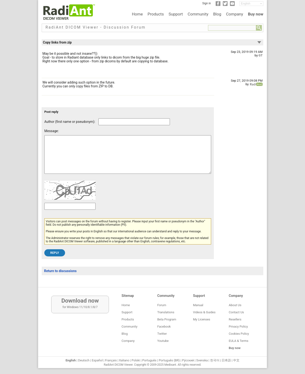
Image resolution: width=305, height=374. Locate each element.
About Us (235, 305)
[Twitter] (225, 5)
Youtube (163, 341)
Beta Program (166, 319)
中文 (236, 360)
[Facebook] (218, 5)
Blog (217, 14)
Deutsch (84, 360)
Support (175, 14)
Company (234, 14)
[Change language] (251, 3)
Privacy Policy (238, 326)
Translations (165, 312)
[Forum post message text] (127, 158)
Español (97, 360)
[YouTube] (232, 5)
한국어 (214, 360)
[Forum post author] (134, 121)
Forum (161, 305)
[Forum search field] (232, 28)
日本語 (226, 360)
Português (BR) (169, 360)
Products (155, 14)
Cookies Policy (239, 333)
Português (149, 360)
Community (198, 14)
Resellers (235, 319)
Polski (136, 360)
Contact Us (236, 312)
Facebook (164, 326)
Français (111, 360)
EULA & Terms (238, 341)
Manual (198, 305)
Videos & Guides (204, 312)
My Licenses (201, 319)
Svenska (202, 360)
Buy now (255, 14)
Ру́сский (188, 360)
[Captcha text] (70, 213)
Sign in (206, 3)
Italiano (124, 360)
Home (137, 14)
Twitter (162, 333)
